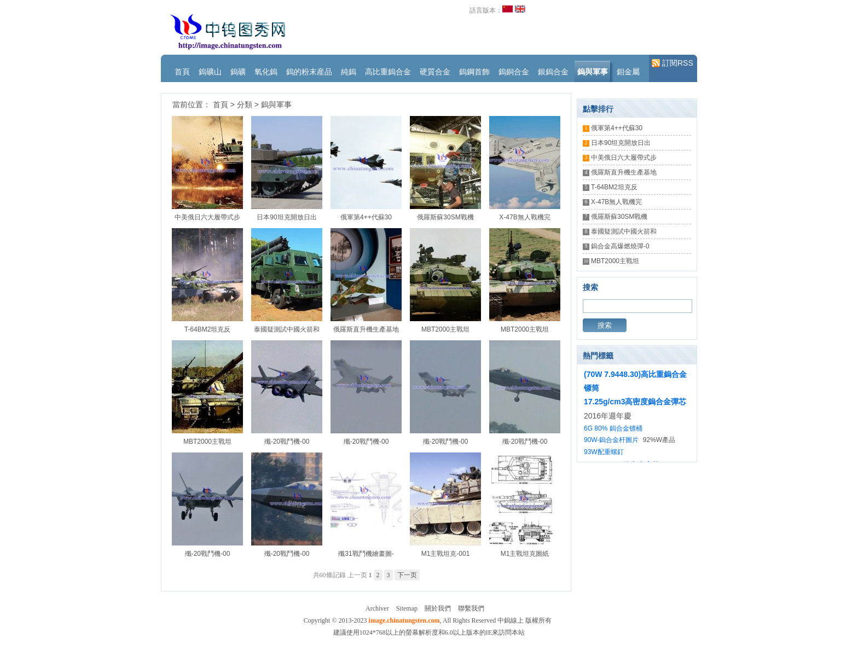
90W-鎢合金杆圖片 (611, 440)
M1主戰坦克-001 (445, 554)
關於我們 (438, 608)
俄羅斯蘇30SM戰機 (445, 217)
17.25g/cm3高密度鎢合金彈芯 (635, 401)
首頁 (220, 104)
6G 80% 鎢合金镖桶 (613, 428)
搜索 (605, 325)
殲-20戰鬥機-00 (287, 441)
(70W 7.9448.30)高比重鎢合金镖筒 (635, 381)
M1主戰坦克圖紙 (525, 554)
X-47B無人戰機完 (524, 217)
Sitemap (407, 608)
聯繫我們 (471, 608)
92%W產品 (659, 440)
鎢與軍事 (276, 104)
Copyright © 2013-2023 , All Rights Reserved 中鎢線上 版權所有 (428, 620)
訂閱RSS (672, 63)
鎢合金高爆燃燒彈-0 (620, 246)
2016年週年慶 (607, 415)
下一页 (407, 575)
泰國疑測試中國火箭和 (287, 329)
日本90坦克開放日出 (286, 217)
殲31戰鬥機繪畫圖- (365, 554)
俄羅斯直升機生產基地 (366, 329)
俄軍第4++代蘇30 (366, 217)
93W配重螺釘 (604, 452)
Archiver (377, 608)
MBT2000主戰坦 (445, 329)
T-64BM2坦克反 (207, 329)
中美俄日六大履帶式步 (207, 217)
